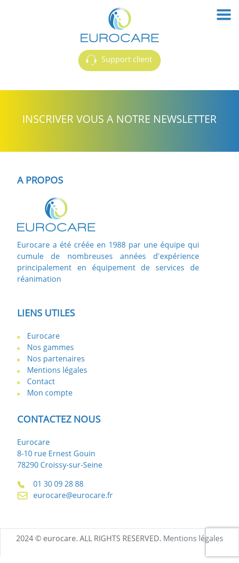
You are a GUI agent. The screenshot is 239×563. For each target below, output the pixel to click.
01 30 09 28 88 (50, 484)
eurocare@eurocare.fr (65, 495)
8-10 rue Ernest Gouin (56, 453)
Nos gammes (50, 347)
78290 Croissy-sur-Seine (59, 465)
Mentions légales (57, 370)
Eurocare (43, 336)
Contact (41, 381)
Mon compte (50, 393)
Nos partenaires (56, 358)
